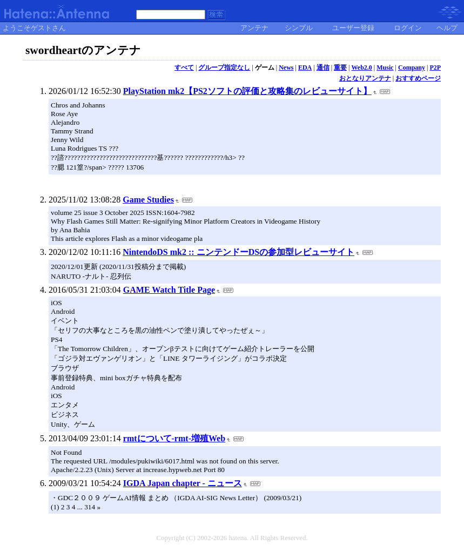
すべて (184, 67)
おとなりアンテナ (365, 78)
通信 (323, 67)
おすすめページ (418, 78)
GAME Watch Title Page (169, 289)
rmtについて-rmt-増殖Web (174, 438)
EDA (305, 67)
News (286, 67)
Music (384, 67)
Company (411, 67)
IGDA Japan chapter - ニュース (182, 483)
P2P (435, 67)
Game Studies (148, 199)
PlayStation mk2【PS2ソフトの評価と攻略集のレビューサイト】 (247, 91)
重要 (340, 67)
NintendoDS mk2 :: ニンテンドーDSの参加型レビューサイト (238, 252)
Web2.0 (361, 67)
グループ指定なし (224, 67)
